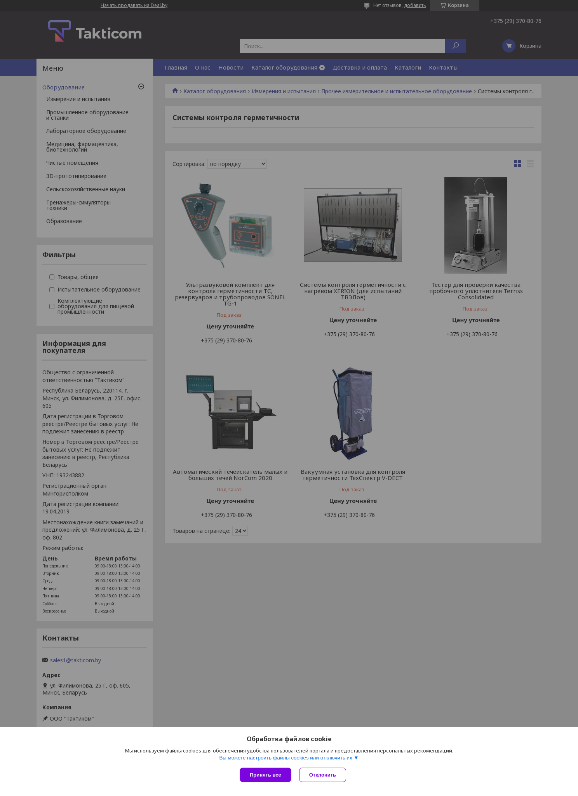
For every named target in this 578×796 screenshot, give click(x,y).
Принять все (265, 775)
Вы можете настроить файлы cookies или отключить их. (286, 758)
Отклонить (322, 775)
